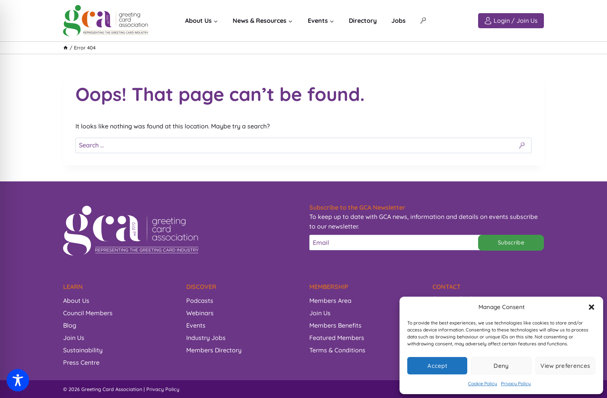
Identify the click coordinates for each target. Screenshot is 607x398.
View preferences (565, 365)
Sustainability (83, 350)
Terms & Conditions (337, 350)
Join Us (73, 338)
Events (196, 325)
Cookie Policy (482, 383)
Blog (69, 325)
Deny (501, 365)
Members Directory (214, 350)
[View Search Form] (423, 21)
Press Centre (81, 362)
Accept (437, 365)
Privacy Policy (516, 383)
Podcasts (199, 300)
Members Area (330, 300)
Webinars (200, 313)
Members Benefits (335, 325)
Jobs (398, 20)
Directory (363, 20)
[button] (591, 307)
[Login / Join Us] (511, 20)
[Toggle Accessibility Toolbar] (18, 380)
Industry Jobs (206, 338)
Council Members (88, 313)
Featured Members (336, 338)
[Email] (397, 242)
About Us (76, 300)
